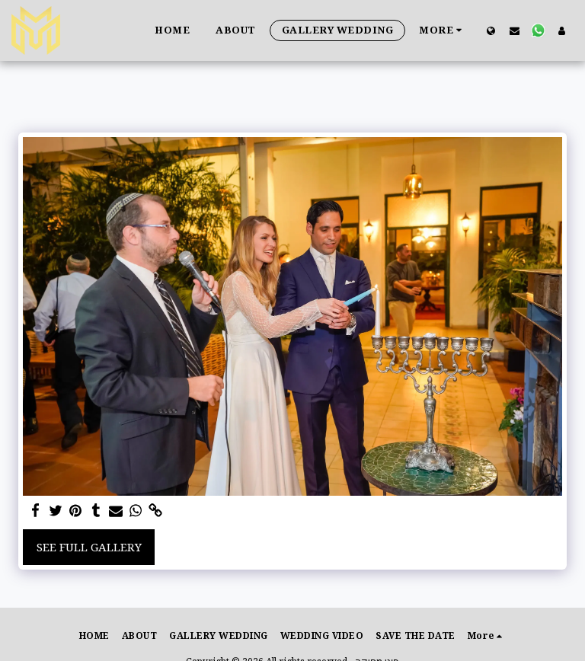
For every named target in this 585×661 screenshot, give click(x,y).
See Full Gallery (89, 546)
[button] (514, 30)
